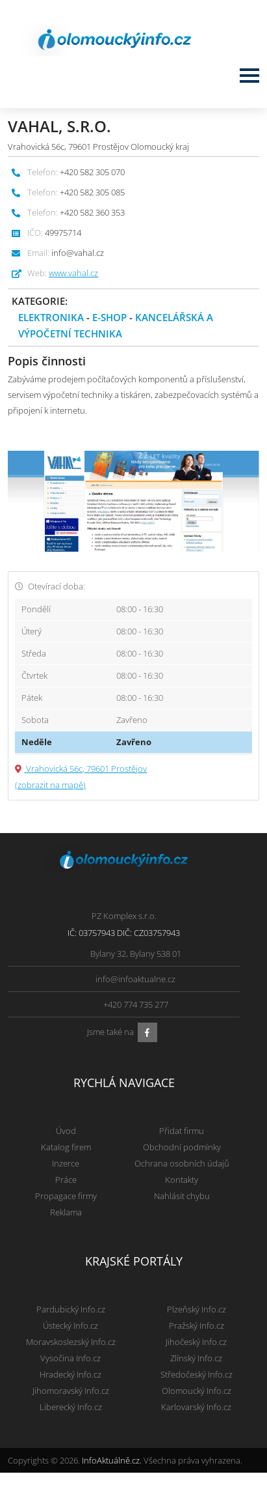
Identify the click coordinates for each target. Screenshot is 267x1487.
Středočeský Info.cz (196, 1374)
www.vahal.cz (73, 273)
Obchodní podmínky (182, 1147)
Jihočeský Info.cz (196, 1342)
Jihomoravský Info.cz (70, 1390)
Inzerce (65, 1163)
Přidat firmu (181, 1131)
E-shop (109, 317)
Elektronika (51, 317)
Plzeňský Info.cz (196, 1309)
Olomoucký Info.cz (196, 1390)
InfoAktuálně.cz (111, 1460)
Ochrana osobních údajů (181, 1163)
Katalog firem (66, 1147)
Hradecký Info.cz (70, 1374)
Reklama (66, 1212)
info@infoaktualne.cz (135, 979)
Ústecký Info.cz (70, 1325)
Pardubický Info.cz (70, 1309)
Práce (66, 1179)
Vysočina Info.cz (70, 1358)
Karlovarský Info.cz (196, 1407)
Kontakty (181, 1179)
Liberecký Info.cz (71, 1407)
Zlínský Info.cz (196, 1358)
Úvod (66, 1131)
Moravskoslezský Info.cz (71, 1342)
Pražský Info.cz (196, 1325)
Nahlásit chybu (182, 1196)
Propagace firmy (66, 1196)
